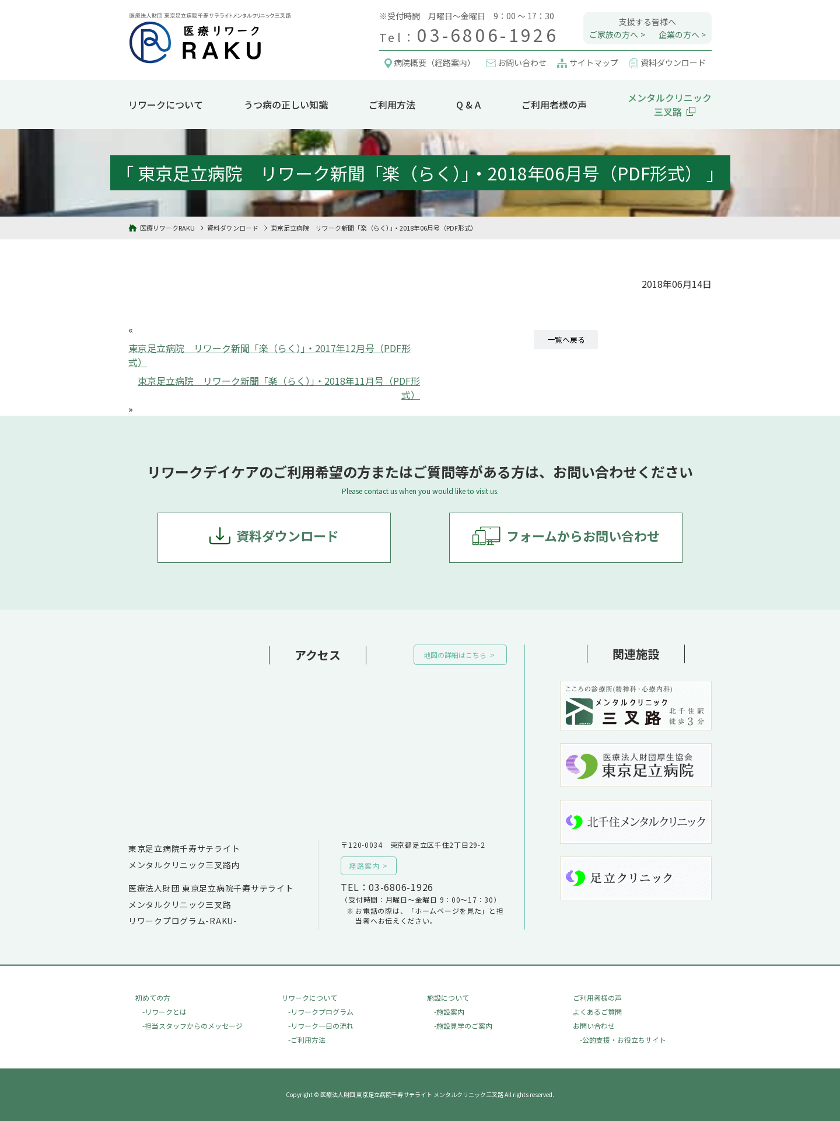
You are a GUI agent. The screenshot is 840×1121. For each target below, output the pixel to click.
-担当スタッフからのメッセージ (192, 1026)
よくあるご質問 (597, 1011)
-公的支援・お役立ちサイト (623, 1040)
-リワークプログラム (321, 1011)
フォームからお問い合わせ (583, 535)
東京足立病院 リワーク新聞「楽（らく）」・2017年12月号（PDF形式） (269, 355)
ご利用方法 (392, 105)
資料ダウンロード (287, 535)
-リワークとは (164, 1011)
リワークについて (165, 105)
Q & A (468, 105)
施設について (448, 997)
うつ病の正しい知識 (286, 105)
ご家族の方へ (613, 34)
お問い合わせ (594, 1026)
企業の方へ (679, 34)
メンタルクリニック (670, 104)
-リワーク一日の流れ (321, 1026)
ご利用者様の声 (554, 105)
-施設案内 (449, 1011)
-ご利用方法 (307, 1040)
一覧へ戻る (566, 339)
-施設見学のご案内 (463, 1026)
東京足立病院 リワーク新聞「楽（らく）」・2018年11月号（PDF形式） (279, 388)
